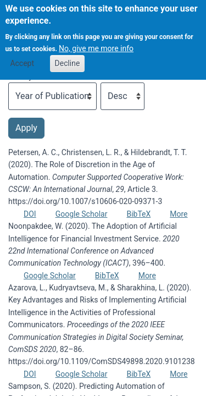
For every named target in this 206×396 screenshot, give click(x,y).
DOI (30, 214)
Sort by (20, 76)
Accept (22, 55)
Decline (67, 55)
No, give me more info (96, 40)
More (178, 214)
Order (110, 76)
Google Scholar (81, 214)
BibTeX (138, 214)
